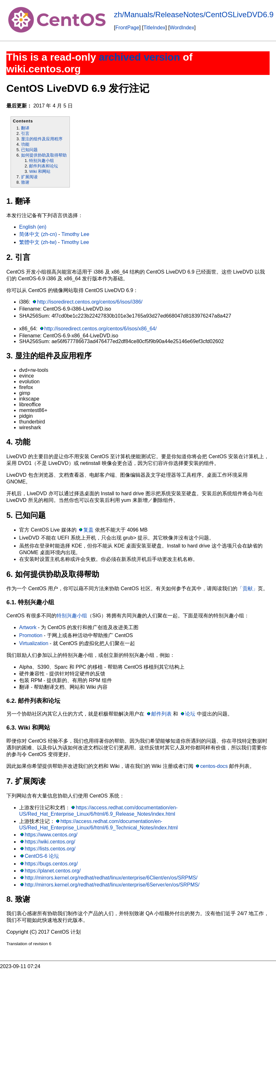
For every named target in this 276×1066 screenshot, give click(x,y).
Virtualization (33, 643)
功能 (25, 144)
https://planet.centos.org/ (52, 870)
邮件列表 (161, 714)
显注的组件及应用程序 (42, 138)
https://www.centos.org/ (51, 834)
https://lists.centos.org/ (50, 848)
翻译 (25, 128)
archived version (139, 57)
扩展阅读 (29, 176)
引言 (25, 133)
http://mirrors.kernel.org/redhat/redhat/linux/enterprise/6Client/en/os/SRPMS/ (111, 877)
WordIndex (182, 27)
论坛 (190, 714)
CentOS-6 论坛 (42, 856)
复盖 (88, 530)
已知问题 (29, 149)
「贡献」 (247, 588)
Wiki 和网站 (39, 171)
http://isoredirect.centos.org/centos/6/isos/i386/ (90, 302)
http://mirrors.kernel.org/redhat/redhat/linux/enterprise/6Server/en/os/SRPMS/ (112, 884)
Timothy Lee (75, 234)
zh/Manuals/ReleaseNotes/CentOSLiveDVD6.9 (193, 14)
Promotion (30, 635)
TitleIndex (155, 27)
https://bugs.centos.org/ (51, 863)
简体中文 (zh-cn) (38, 234)
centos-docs (214, 766)
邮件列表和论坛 (43, 166)
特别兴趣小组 (41, 160)
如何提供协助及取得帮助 (44, 155)
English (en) (32, 227)
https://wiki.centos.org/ (50, 841)
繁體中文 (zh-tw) (37, 242)
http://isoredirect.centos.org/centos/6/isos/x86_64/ (100, 328)
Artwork (27, 627)
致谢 (25, 182)
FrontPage (127, 27)
